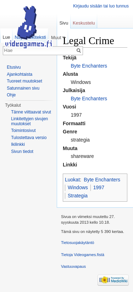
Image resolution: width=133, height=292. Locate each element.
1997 (98, 187)
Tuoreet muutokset (24, 81)
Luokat (72, 179)
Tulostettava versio (28, 137)
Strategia (78, 195)
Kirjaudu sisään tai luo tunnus (101, 6)
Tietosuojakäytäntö (77, 242)
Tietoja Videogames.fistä (82, 255)
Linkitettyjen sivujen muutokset (29, 121)
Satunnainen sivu (23, 88)
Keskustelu (84, 23)
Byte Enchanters (89, 66)
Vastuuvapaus (73, 266)
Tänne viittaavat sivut (31, 112)
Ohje (11, 94)
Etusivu (14, 67)
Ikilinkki (18, 144)
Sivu (63, 23)
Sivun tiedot (22, 151)
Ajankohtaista (19, 74)
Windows (78, 187)
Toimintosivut (23, 130)
